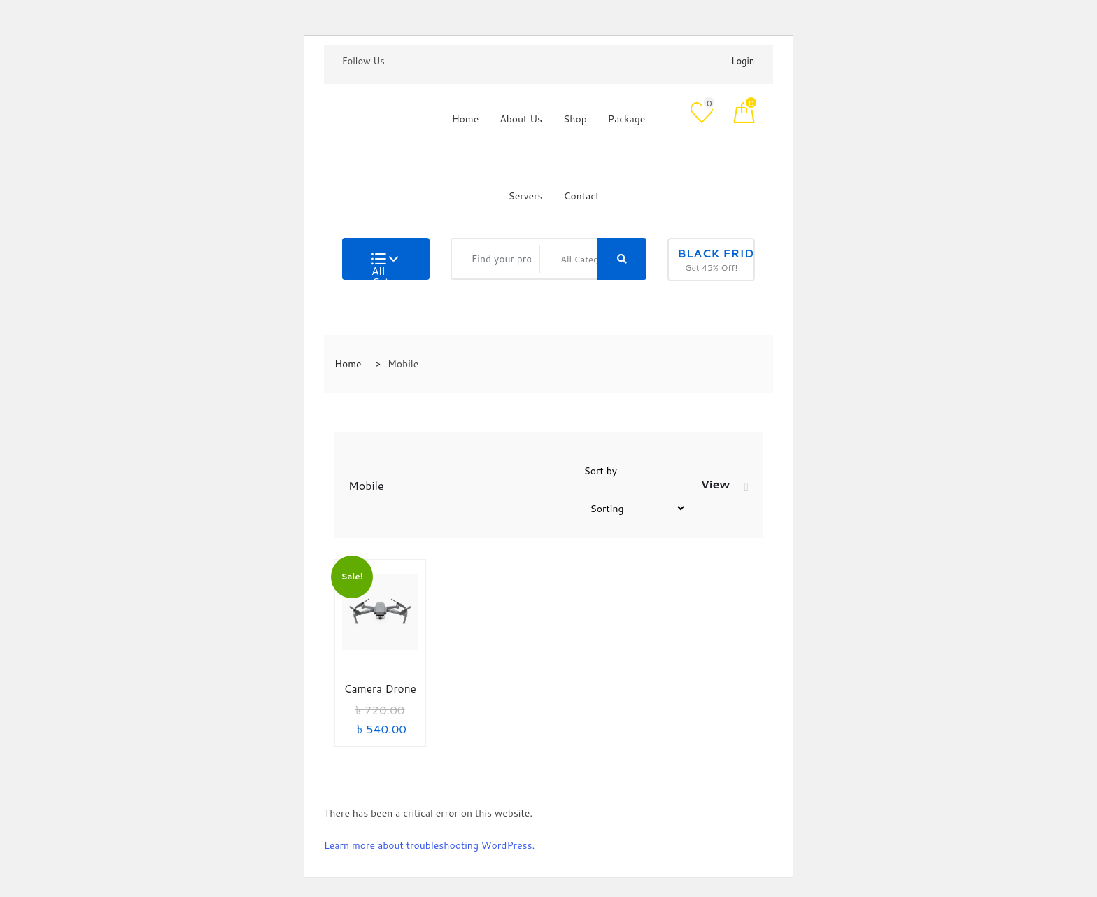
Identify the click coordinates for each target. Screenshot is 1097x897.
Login (742, 61)
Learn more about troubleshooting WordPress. (429, 845)
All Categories (384, 266)
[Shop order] (634, 508)
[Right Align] (621, 259)
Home (465, 119)
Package (627, 119)
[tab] (746, 487)
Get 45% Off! (716, 259)
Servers (525, 196)
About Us (521, 119)
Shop (575, 119)
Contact (582, 196)
